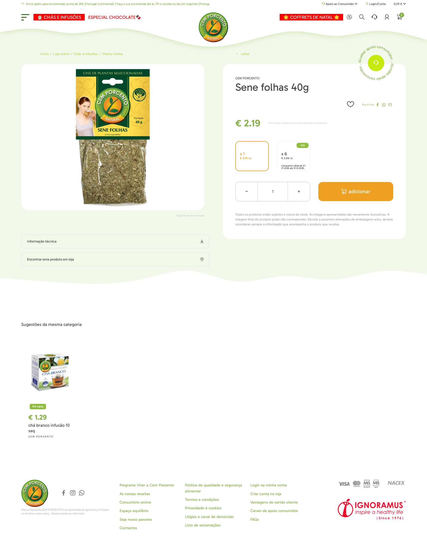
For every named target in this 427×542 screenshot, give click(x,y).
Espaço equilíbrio (134, 510)
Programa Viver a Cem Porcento (147, 485)
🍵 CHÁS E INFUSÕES (59, 17)
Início (44, 54)
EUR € (399, 4)
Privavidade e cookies (203, 508)
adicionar (355, 191)
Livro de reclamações (203, 525)
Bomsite (79, 513)
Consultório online (135, 502)
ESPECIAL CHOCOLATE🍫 (114, 17)
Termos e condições (202, 499)
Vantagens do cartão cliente (274, 502)
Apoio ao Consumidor (340, 4)
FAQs (254, 519)
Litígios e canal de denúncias (209, 516)
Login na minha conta (268, 485)
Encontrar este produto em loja (50, 259)
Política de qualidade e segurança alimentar (213, 488)
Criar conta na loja (265, 494)
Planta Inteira (112, 54)
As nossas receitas (135, 494)
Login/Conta (375, 4)
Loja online (61, 54)
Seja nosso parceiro (136, 519)
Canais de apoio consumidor (274, 510)
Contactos (128, 528)
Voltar (242, 54)
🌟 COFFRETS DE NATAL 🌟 (311, 17)
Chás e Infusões (86, 54)
